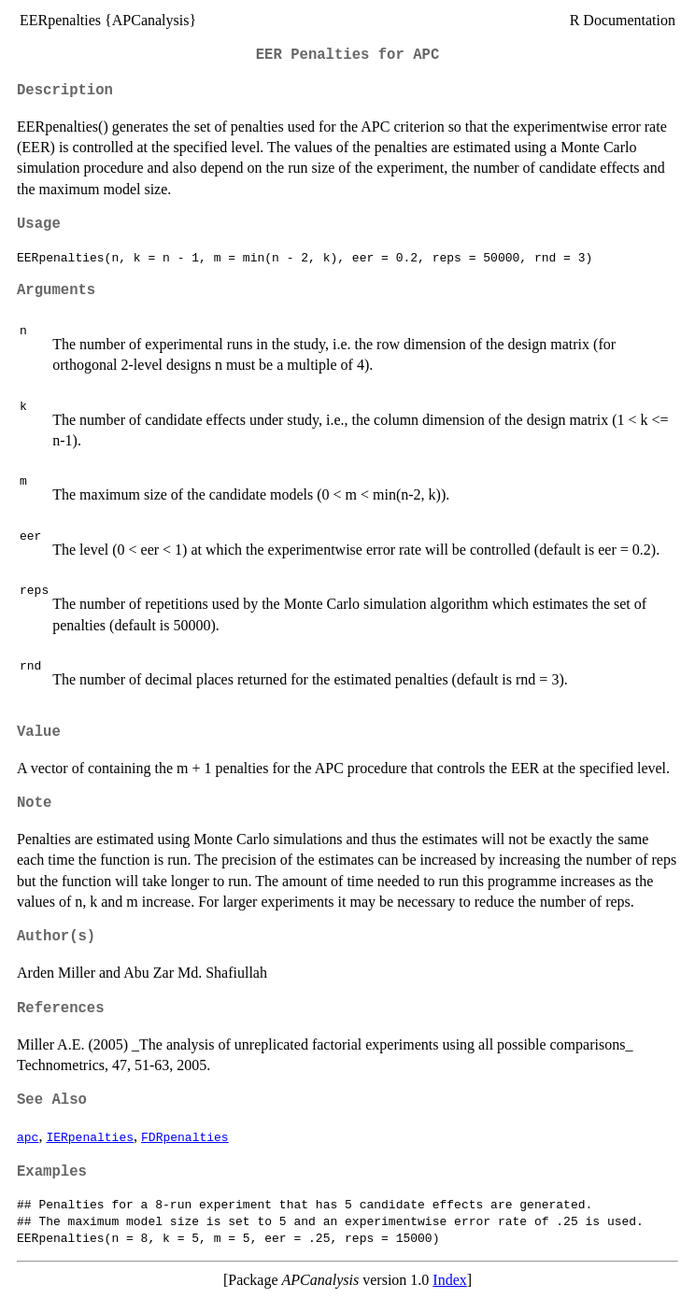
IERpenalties (90, 1136)
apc (27, 1136)
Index (449, 1280)
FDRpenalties (185, 1136)
